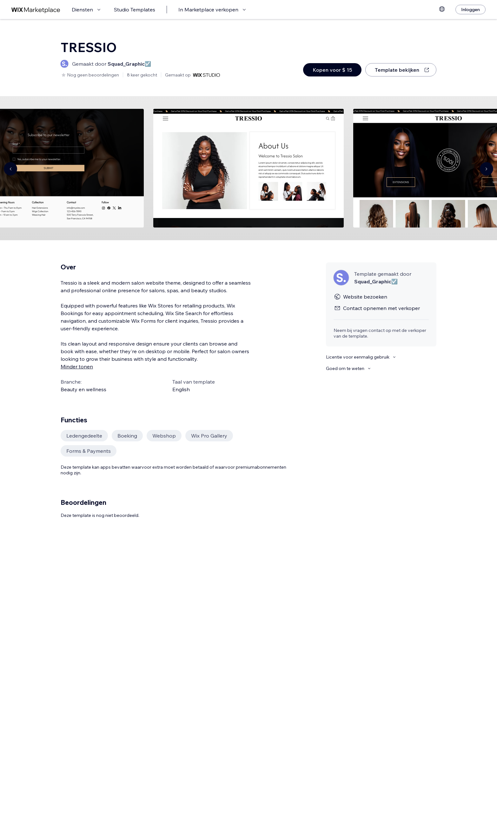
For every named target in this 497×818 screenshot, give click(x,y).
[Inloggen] (470, 9)
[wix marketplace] (35, 9)
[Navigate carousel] (10, 168)
